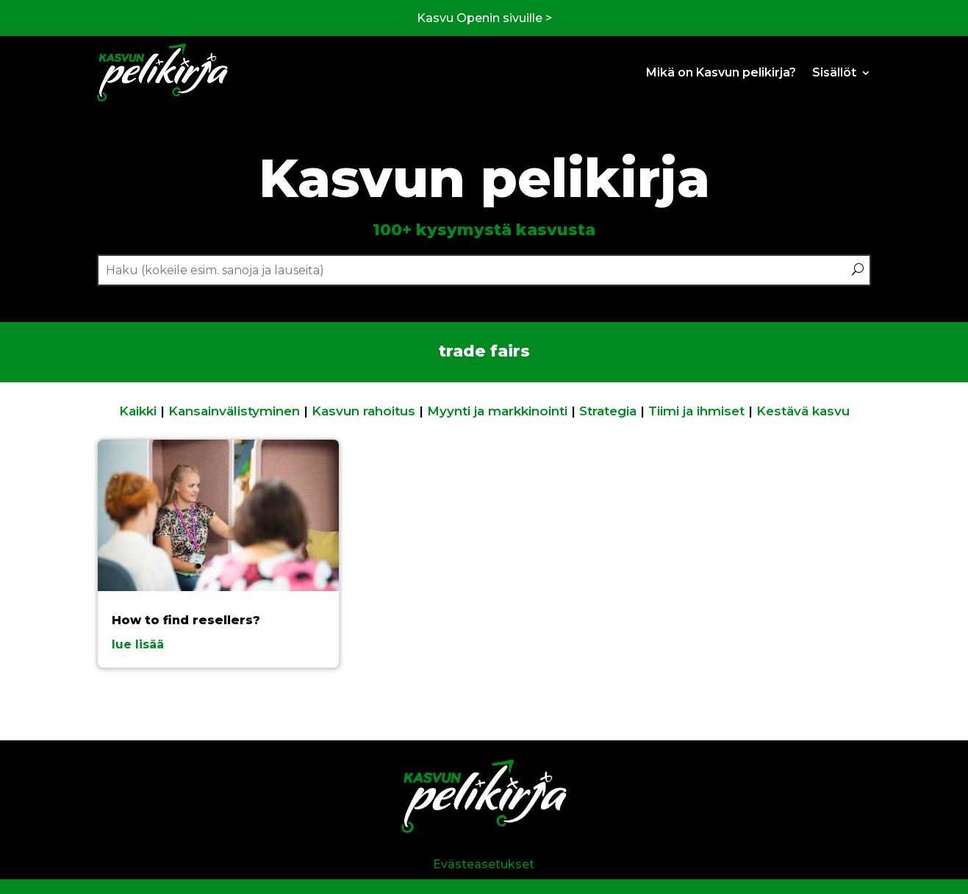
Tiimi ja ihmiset (696, 411)
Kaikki (138, 411)
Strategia (608, 411)
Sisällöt (834, 72)
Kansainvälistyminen (234, 411)
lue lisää (138, 644)
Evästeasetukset (483, 864)
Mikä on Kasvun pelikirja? (721, 72)
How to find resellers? (186, 620)
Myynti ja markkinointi (497, 411)
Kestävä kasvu (803, 411)
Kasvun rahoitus (363, 411)
